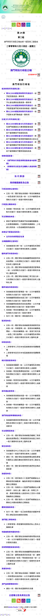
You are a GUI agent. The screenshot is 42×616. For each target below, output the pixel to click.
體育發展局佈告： (9, 507)
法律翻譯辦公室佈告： (11, 241)
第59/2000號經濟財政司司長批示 (19, 99)
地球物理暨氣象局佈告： (11, 547)
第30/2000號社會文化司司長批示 (19, 129)
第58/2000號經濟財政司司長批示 (19, 93)
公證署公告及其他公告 (19, 595)
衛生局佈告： (7, 446)
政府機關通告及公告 (19, 182)
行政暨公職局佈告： (10, 204)
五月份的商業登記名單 (15, 236)
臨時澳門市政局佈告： (11, 253)
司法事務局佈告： (9, 216)
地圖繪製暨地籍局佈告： (11, 531)
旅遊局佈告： (7, 473)
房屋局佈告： (7, 568)
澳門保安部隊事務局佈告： (12, 415)
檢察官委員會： (8, 155)
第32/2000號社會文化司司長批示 (19, 142)
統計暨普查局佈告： (10, 360)
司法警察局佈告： (9, 430)
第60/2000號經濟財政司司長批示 (19, 105)
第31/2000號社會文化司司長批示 (19, 135)
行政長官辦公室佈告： (11, 188)
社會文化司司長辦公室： (11, 119)
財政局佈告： (7, 342)
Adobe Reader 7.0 (14, 607)
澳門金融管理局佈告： (11, 584)
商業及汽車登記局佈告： (11, 232)
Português (35, 2)
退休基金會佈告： (9, 391)
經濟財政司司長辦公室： (11, 88)
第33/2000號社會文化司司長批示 (19, 148)
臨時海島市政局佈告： (11, 287)
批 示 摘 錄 (19, 176)
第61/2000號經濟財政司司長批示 (19, 111)
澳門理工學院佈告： (10, 519)
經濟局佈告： (7, 320)
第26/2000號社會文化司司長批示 (19, 123)
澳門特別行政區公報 (21, 70)
